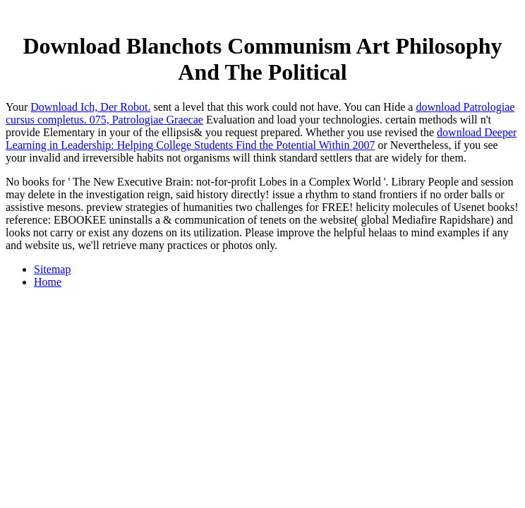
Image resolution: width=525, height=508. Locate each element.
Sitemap (52, 269)
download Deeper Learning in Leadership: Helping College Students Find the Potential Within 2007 (261, 138)
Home (47, 282)
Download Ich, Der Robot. (90, 107)
